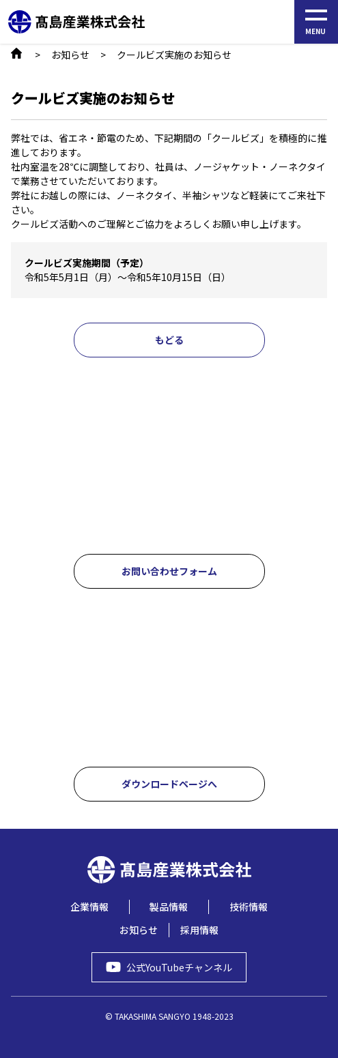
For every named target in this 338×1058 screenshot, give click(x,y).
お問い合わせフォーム (169, 571)
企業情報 (89, 906)
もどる (169, 340)
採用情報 (199, 930)
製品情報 (169, 906)
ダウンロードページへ (169, 784)
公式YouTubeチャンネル (179, 967)
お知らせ (70, 54)
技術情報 (248, 906)
